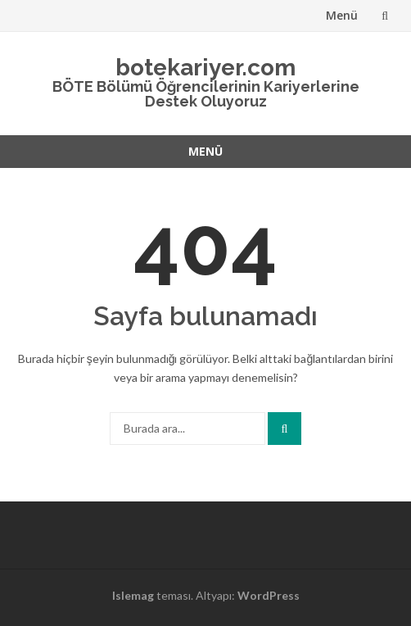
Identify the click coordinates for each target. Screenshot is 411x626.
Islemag (133, 595)
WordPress (268, 595)
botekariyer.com (205, 67)
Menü (342, 15)
